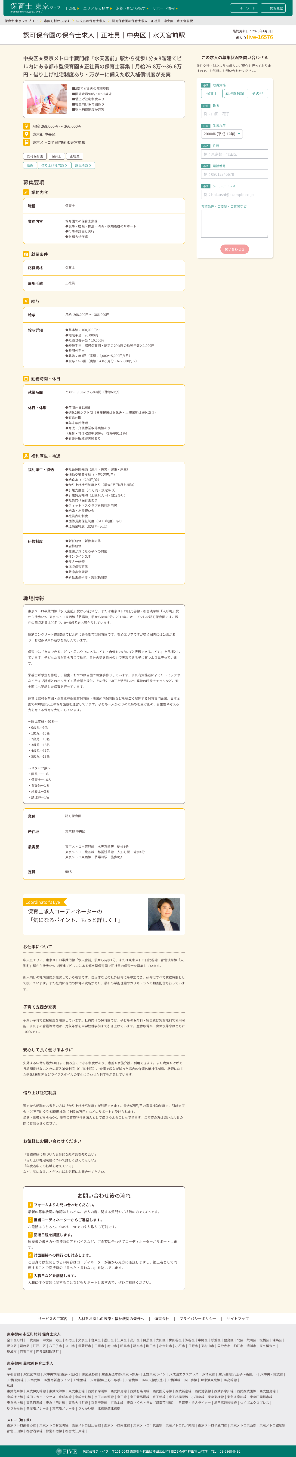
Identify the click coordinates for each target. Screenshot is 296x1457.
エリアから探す (97, 8)
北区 (240, 1340)
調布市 (138, 1345)
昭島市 (125, 1345)
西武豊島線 (267, 1391)
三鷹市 (99, 1345)
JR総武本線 (31, 1374)
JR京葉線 (79, 1380)
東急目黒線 (34, 1402)
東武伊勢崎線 (36, 1391)
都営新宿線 (54, 1431)
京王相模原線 (178, 1396)
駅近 (30, 165)
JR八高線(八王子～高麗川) (237, 1374)
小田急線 (197, 1396)
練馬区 (277, 1340)
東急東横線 (216, 1396)
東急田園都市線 (261, 1396)
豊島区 (229, 1340)
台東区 (96, 1340)
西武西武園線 (246, 1391)
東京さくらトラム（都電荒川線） (151, 1402)
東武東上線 (76, 1391)
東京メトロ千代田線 (147, 1425)
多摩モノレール (37, 1408)
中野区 (203, 1340)
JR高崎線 (230, 1380)
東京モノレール (63, 1408)
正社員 (75, 156)
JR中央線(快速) (153, 1380)
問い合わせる (234, 249)
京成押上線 (15, 1396)
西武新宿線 (183, 1391)
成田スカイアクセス (41, 1396)
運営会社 (161, 1318)
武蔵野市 (84, 1345)
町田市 (151, 1345)
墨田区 (109, 1340)
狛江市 (238, 1345)
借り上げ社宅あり (54, 165)
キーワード (244, 8)
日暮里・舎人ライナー (195, 1402)
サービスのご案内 (53, 1318)
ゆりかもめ (15, 1408)
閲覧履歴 (273, 8)
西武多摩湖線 (97, 1391)
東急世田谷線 (55, 1402)
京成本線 (65, 1396)
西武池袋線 (203, 1391)
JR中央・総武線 (271, 1374)
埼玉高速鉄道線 (225, 1402)
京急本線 (117, 1402)
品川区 (135, 1340)
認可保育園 (35, 156)
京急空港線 (99, 1402)
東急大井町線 (78, 1402)
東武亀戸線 (15, 1391)
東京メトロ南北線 (117, 1425)
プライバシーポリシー (197, 1318)
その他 (257, 93)
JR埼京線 (208, 1374)
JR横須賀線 (15, 1380)
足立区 (12, 1345)
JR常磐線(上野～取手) (106, 1380)
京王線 (122, 1396)
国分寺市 (223, 1345)
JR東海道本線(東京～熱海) (120, 1374)
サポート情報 (165, 8)
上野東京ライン (154, 1374)
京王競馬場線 (139, 1396)
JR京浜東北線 (210, 1380)
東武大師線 (57, 1391)
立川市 (70, 1345)
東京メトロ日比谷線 (86, 1425)
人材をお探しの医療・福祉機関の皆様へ (111, 1318)
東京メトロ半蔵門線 (212, 1425)
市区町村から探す (57, 20)
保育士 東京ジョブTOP (21, 20)
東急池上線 (15, 1402)
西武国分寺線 (162, 1391)
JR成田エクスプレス (183, 1374)
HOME (72, 8)
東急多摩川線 (237, 1396)
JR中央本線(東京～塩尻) (60, 1374)
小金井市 (165, 1345)
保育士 (56, 156)
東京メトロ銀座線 (272, 1425)
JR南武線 (33, 1380)
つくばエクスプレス (254, 1402)
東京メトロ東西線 (243, 1425)
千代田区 (32, 1340)
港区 (59, 1340)
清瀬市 (251, 1345)
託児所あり (83, 165)
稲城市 (12, 1351)
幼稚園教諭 (234, 93)
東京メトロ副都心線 (21, 1425)
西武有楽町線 (139, 1391)
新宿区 (70, 1340)
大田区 (161, 1340)
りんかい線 (86, 1408)
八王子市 (55, 1345)
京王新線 (159, 1396)
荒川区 (251, 1340)
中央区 (47, 1340)
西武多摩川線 (224, 1391)
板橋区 (264, 1340)
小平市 (180, 1345)
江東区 (122, 1340)
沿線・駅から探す (132, 8)
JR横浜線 (173, 1380)
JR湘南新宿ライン (56, 1380)
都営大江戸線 (75, 1431)
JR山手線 (190, 1380)
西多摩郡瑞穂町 (47, 1351)
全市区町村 (15, 1340)
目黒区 (148, 1340)
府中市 (112, 1345)
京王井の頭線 (104, 1396)
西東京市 (26, 1351)
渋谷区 (190, 1340)
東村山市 (207, 1345)
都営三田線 (15, 1431)
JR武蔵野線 (89, 1374)
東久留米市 (267, 1345)
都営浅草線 (34, 1431)
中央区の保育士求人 (90, 20)
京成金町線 (83, 1396)
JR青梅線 (131, 1380)
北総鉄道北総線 (109, 1408)
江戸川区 (39, 1345)
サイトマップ (238, 1318)
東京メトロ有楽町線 (53, 1425)
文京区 (83, 1340)
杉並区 (216, 1340)
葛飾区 (25, 1345)
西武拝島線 (119, 1391)
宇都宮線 (13, 1374)
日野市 (193, 1345)
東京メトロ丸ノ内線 (180, 1425)
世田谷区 (175, 1340)
